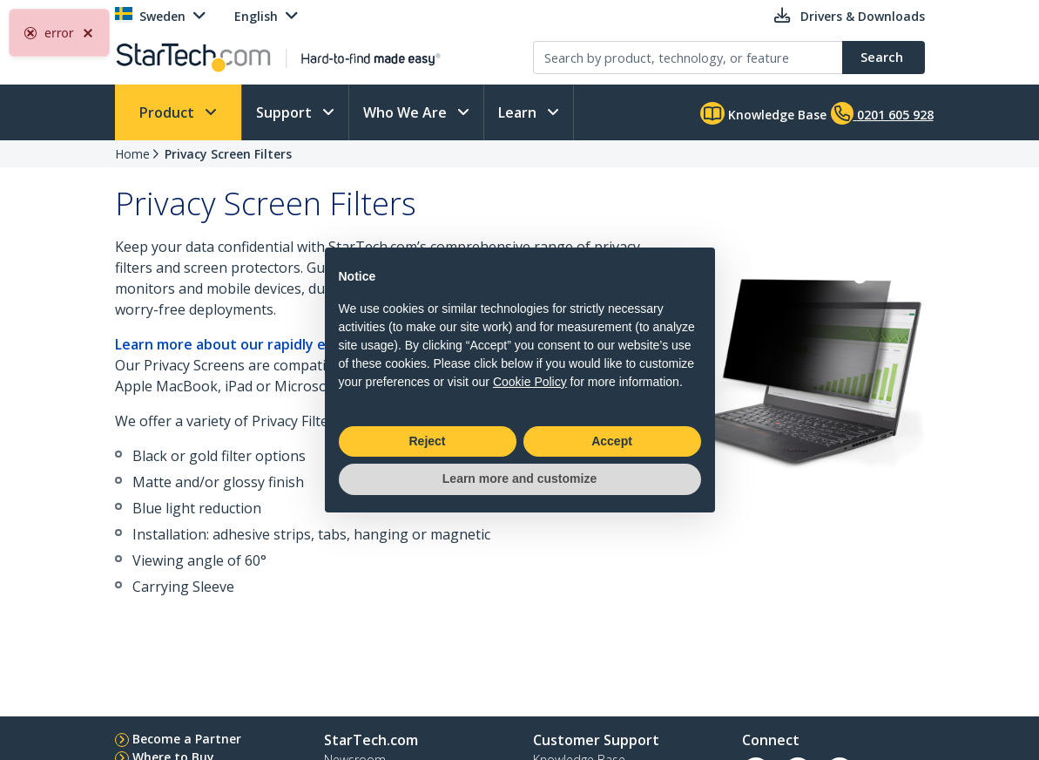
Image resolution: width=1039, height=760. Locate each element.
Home (132, 154)
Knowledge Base (763, 113)
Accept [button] (611, 441)
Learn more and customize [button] (519, 478)
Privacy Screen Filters (228, 154)
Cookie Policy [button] (530, 382)
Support (285, 112)
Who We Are (406, 112)
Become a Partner (186, 738)
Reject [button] (426, 441)
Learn (519, 112)
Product (168, 112)
